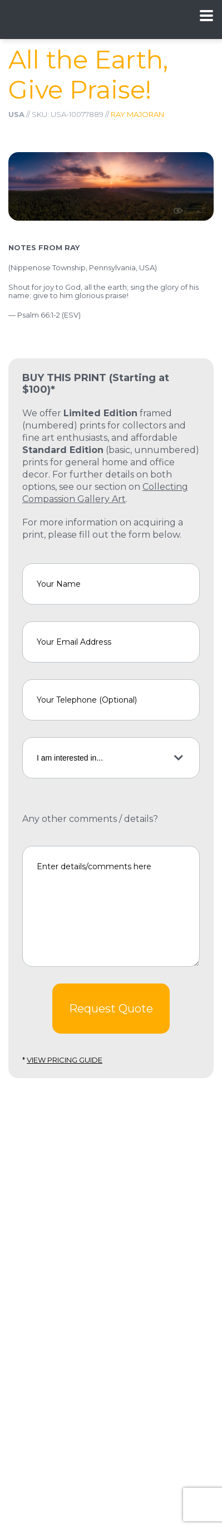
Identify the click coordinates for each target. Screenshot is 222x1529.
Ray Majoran (137, 114)
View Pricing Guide (64, 1059)
